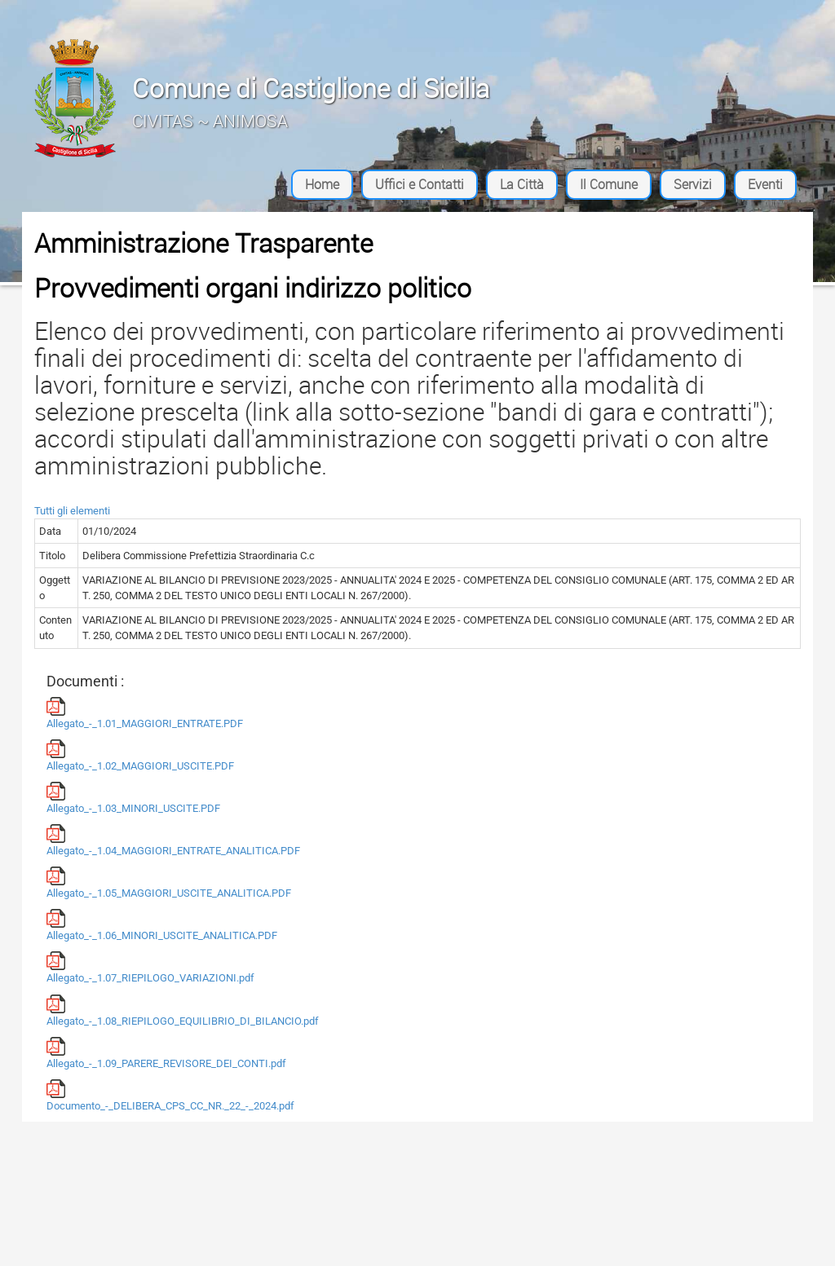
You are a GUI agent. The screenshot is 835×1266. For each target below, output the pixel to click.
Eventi (765, 184)
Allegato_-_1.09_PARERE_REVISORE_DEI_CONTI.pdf (166, 1053)
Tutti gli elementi (72, 511)
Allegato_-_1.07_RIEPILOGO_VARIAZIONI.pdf (150, 967)
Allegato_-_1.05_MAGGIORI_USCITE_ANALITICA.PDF (168, 883)
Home (322, 184)
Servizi (693, 184)
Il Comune (609, 184)
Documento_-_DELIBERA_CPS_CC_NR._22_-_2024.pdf (170, 1095)
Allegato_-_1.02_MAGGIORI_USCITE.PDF (140, 755)
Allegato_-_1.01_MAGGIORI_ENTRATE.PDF (144, 713)
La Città (522, 184)
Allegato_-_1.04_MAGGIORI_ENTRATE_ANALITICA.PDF (173, 840)
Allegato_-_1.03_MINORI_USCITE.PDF (133, 798)
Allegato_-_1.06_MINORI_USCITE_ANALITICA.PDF (161, 925)
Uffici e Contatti (419, 184)
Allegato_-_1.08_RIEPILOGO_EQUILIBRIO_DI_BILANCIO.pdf (182, 1011)
